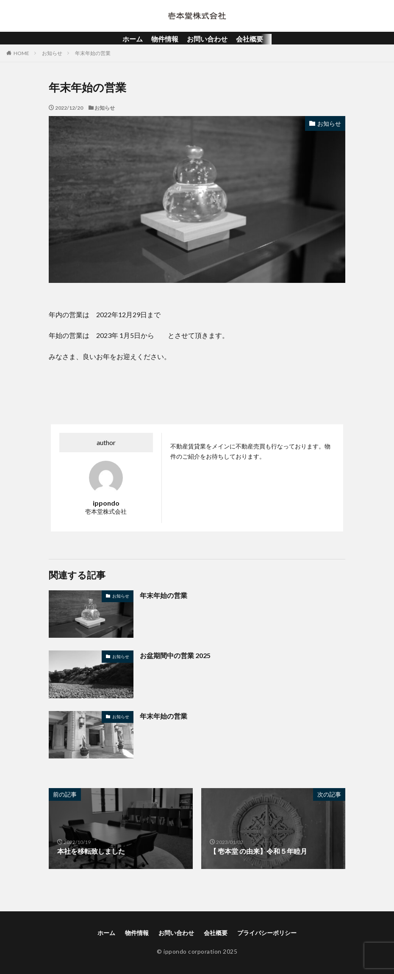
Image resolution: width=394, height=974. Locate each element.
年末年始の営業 (93, 53)
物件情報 (164, 39)
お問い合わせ (207, 39)
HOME (21, 53)
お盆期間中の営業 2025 (175, 655)
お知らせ (52, 53)
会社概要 (249, 39)
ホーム (132, 39)
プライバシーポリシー (267, 932)
